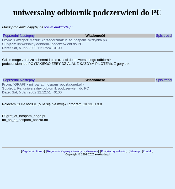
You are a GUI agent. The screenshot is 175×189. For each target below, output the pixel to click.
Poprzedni (11, 36)
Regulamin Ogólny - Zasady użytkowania (72, 151)
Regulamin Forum (33, 151)
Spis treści (164, 36)
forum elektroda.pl (58, 27)
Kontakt (147, 151)
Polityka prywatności (113, 151)
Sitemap (135, 151)
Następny (27, 36)
